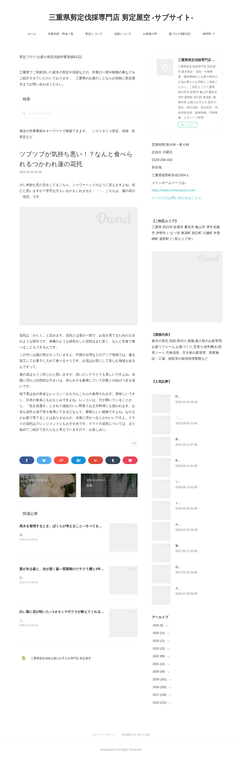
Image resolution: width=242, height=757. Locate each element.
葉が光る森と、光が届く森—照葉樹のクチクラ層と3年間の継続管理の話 (73, 569)
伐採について (122, 33)
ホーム (32, 33)
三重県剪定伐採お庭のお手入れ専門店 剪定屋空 (62, 658)
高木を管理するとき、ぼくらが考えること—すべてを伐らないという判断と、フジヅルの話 (87, 526)
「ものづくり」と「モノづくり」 (196, 418)
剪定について (93, 33)
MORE (207, 33)
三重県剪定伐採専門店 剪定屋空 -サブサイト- (121, 17)
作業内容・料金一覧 (60, 33)
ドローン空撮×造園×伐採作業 (194, 503)
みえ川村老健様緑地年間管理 (193, 524)
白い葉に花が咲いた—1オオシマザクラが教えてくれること (63, 612)
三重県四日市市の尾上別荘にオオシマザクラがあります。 (56, 620)
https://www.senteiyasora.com (173, 190)
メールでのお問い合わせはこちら (176, 198)
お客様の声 (150, 33)
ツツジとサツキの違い (189, 481)
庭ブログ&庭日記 (180, 33)
